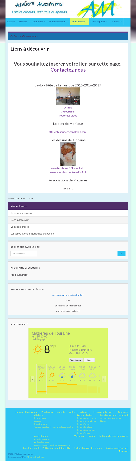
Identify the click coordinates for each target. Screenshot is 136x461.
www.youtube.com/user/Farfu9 (68, 172)
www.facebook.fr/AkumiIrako (68, 168)
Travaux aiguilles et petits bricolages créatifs (53, 427)
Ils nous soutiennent (22, 213)
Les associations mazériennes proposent (32, 233)
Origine (68, 107)
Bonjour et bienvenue (26, 411)
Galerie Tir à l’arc (84, 427)
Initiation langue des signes (113, 435)
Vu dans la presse (20, 226)
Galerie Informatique (86, 421)
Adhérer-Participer (79, 411)
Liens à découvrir (20, 219)
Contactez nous (68, 70)
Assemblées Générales (110, 418)
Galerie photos (99, 21)
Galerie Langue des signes (88, 447)
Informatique (40, 418)
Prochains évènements (53, 411)
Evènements (39, 21)
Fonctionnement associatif (114, 414)
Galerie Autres (83, 433)
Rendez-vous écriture (117, 447)
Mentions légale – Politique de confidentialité (46, 447)
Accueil (11, 21)
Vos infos (79, 435)
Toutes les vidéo (68, 115)
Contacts (117, 21)
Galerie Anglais (83, 424)
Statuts (103, 421)
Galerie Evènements (86, 430)
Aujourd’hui (68, 111)
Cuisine (92, 435)
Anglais (37, 421)
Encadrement (40, 424)
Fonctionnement (58, 21)
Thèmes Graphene (35, 457)
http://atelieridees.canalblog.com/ (68, 131)
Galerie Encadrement (86, 418)
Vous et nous (79, 21)
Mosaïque (123, 450)
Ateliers (23, 21)
